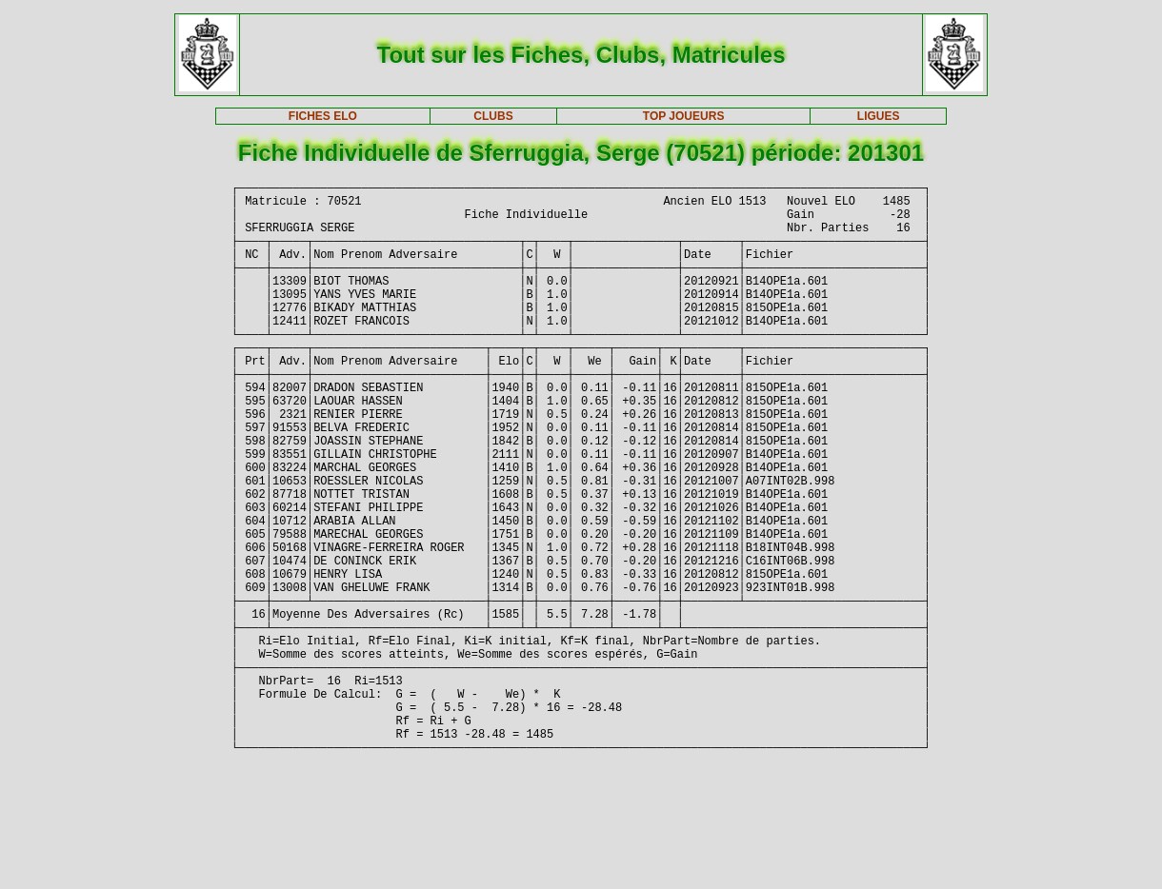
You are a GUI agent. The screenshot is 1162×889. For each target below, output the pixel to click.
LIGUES (878, 116)
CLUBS (492, 116)
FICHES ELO (323, 116)
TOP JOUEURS (684, 116)
